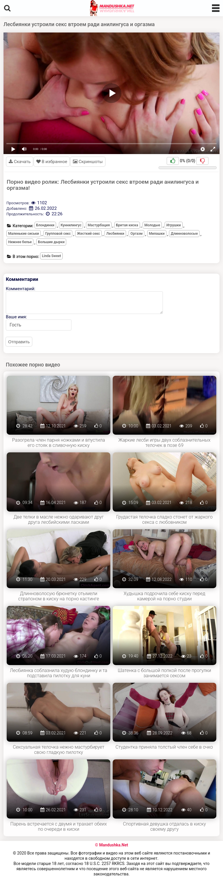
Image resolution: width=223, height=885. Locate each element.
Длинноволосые (184, 234)
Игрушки (173, 225)
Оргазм (136, 234)
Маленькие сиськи (23, 234)
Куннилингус (71, 225)
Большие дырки (51, 242)
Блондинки (45, 225)
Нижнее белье (20, 242)
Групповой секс (58, 234)
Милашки (157, 234)
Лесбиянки (115, 234)
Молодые (152, 225)
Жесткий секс (88, 234)
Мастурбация (99, 225)
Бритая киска (127, 225)
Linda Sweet (51, 256)
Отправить (19, 341)
